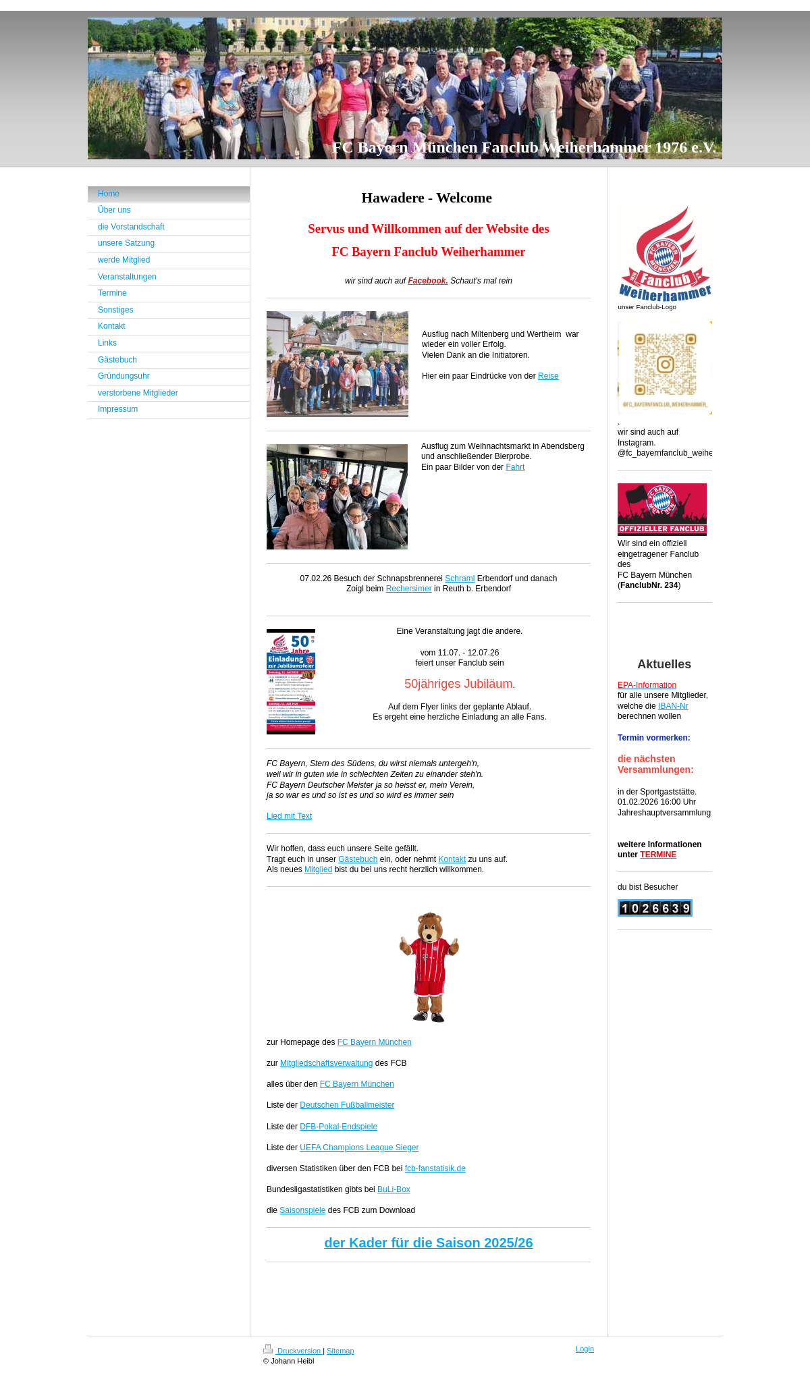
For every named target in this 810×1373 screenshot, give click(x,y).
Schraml (460, 578)
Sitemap (340, 1351)
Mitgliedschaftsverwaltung (326, 1063)
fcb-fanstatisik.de (435, 1168)
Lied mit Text (289, 816)
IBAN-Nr (673, 706)
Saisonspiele (302, 1210)
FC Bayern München (375, 1042)
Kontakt (452, 859)
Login (585, 1349)
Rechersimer (409, 588)
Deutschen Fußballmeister (347, 1105)
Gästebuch (357, 859)
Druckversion (293, 1351)
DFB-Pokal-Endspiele (338, 1126)
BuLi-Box (393, 1189)
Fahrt (515, 467)
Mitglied (318, 869)
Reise (548, 376)
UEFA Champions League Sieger (359, 1147)
